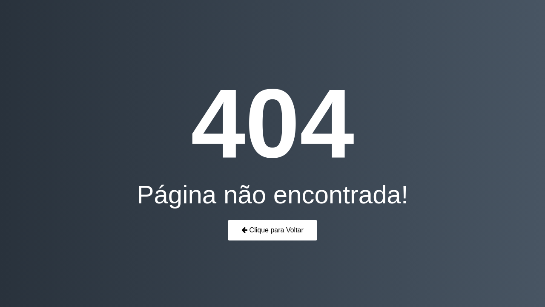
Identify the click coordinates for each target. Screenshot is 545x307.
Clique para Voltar (272, 230)
